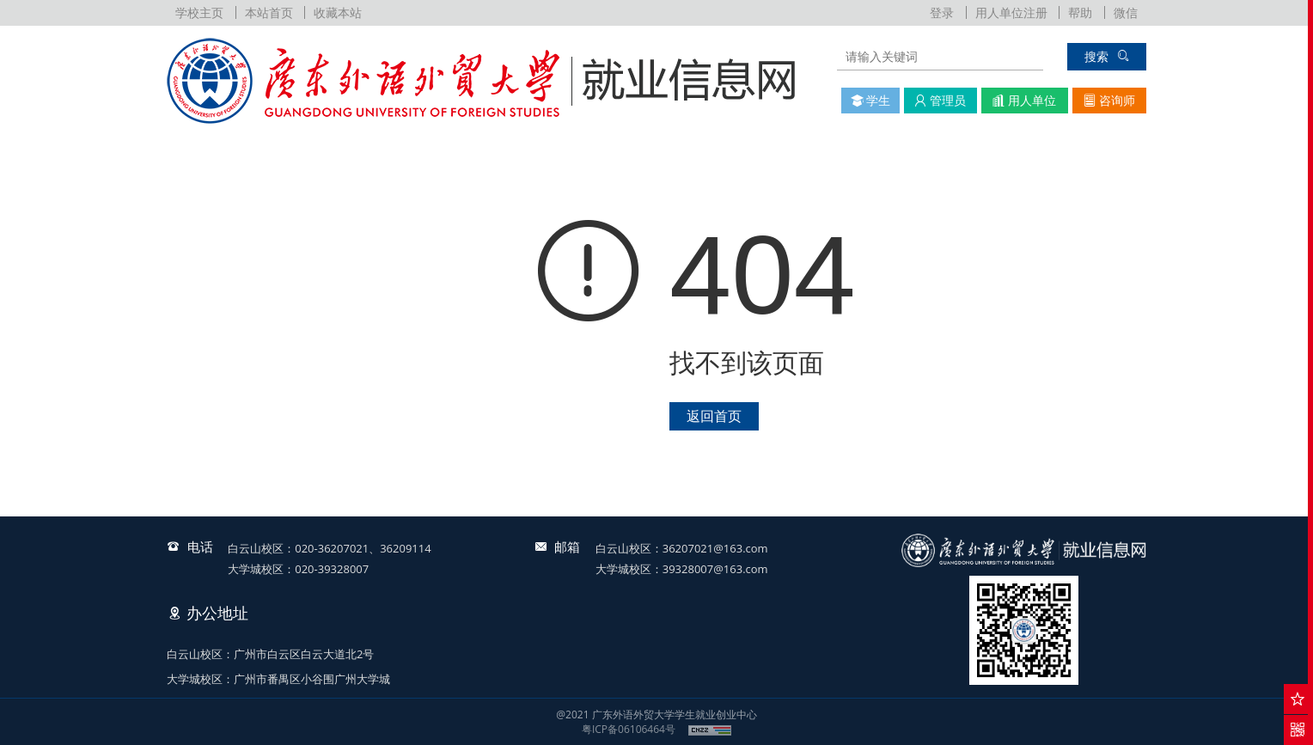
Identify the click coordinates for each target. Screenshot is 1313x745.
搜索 (1106, 56)
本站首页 (269, 12)
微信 (1126, 12)
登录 (942, 12)
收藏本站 (338, 12)
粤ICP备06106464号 (628, 729)
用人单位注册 (1011, 12)
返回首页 (714, 415)
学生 (871, 100)
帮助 (1080, 12)
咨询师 (1109, 100)
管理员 (940, 100)
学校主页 (199, 12)
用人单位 (1024, 100)
